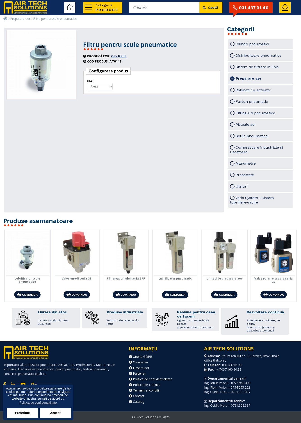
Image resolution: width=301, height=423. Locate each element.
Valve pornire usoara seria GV (273, 280)
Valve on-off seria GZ (76, 278)
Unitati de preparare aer (224, 278)
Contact (136, 396)
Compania (138, 362)
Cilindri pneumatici (249, 44)
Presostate (242, 175)
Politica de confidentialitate (150, 379)
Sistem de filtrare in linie (254, 67)
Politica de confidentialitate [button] (38, 402)
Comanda (27, 295)
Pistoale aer (243, 124)
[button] (102, 7)
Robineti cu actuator (250, 90)
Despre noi (139, 368)
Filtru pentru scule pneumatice (55, 18)
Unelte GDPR (140, 356)
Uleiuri (238, 186)
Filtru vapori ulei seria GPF (126, 278)
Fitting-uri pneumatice (252, 113)
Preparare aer (20, 18)
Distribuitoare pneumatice (255, 55)
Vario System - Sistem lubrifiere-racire (252, 200)
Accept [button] (55, 413)
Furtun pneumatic (249, 101)
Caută (210, 7)
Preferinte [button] (22, 413)
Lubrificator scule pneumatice (27, 280)
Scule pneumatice (249, 136)
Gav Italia (118, 56)
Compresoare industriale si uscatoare (256, 149)
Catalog (136, 401)
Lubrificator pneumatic (175, 278)
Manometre (243, 163)
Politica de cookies (144, 385)
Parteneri (137, 373)
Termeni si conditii (144, 390)
